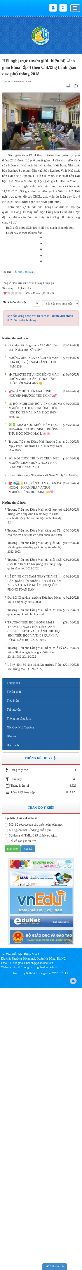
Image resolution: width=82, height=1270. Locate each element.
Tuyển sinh (14, 973)
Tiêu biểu (13, 982)
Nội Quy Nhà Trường (20, 1009)
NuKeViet (31, 1254)
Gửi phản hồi (54, 1267)
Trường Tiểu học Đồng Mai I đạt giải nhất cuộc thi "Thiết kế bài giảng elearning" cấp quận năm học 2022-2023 (34, 846)
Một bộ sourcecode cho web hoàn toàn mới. (34, 1107)
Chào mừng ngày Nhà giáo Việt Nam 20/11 (35, 757)
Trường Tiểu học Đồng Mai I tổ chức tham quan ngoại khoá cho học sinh (34, 894)
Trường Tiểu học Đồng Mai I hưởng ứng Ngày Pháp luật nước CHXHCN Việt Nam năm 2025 (35, 728)
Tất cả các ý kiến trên (20, 1123)
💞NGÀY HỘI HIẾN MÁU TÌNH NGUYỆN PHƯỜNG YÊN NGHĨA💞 (33, 675)
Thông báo (13, 964)
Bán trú (11, 1018)
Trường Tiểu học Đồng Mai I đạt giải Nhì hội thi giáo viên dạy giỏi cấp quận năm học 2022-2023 (35, 829)
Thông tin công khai (19, 1000)
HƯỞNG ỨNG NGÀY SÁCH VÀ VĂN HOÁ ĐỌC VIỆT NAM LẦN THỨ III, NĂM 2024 (33, 644)
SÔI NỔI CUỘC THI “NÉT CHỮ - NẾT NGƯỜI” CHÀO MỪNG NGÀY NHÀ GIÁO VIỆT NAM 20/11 (34, 744)
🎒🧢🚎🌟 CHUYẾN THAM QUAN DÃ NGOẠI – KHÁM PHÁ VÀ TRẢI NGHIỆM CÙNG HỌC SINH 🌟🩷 (35, 769)
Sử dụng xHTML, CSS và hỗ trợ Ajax (31, 1117)
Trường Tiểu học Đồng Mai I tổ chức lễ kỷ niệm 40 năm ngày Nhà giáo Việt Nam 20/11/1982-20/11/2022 (34, 934)
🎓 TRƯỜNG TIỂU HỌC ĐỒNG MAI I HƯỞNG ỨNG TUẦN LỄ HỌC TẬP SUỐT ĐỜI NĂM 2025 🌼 (34, 661)
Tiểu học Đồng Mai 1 (24, 553)
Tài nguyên (14, 991)
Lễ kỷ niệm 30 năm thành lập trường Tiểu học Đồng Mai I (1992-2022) (34, 949)
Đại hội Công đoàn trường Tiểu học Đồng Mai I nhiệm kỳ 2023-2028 (34, 882)
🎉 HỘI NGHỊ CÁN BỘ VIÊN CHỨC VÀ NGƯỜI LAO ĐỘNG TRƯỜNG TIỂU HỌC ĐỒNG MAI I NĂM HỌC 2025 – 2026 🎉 (35, 692)
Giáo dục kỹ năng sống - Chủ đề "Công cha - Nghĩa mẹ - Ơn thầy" (33, 629)
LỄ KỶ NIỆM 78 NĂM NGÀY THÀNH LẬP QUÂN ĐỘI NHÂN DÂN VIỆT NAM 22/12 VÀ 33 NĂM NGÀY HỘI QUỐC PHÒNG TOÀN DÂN (34, 865)
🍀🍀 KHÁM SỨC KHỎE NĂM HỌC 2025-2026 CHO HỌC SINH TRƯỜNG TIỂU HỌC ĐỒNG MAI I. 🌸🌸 (33, 711)
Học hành (13, 1027)
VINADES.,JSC (60, 1254)
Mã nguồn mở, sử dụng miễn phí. (28, 1112)
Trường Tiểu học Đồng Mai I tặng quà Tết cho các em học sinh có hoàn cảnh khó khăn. (35, 814)
